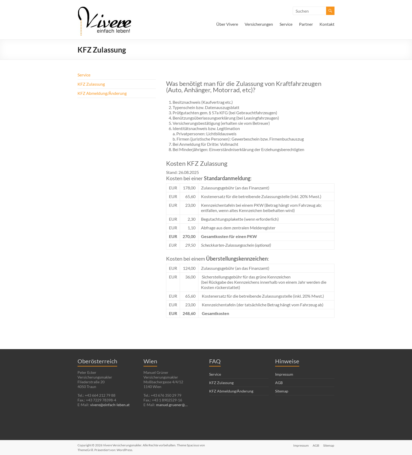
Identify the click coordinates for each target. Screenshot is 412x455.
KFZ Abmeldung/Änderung (102, 93)
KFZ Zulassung (91, 83)
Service (286, 24)
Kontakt (327, 24)
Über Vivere (227, 24)
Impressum (284, 374)
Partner (306, 24)
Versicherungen (259, 24)
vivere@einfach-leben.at (110, 404)
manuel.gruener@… (172, 404)
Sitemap (281, 391)
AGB (279, 382)
